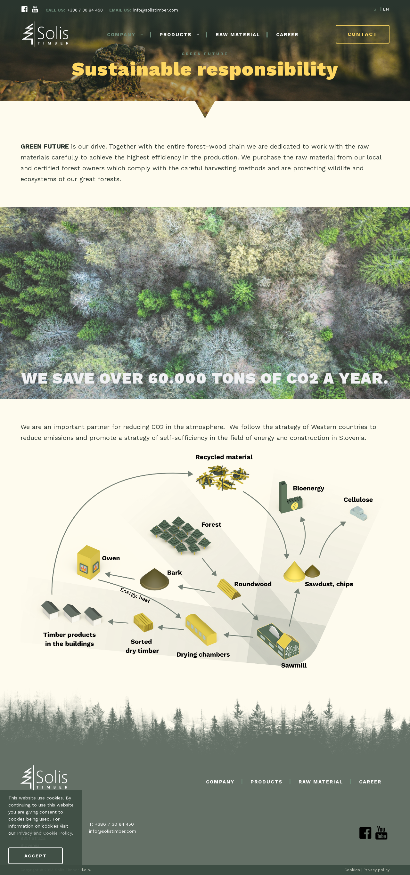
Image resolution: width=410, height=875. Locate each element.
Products (176, 35)
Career (287, 35)
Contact (363, 35)
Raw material (238, 35)
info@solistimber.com (155, 10)
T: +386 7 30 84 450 (111, 824)
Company (121, 35)
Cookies (352, 870)
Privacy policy (377, 870)
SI (375, 9)
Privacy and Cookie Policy (44, 833)
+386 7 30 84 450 (85, 10)
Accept (35, 855)
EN (386, 9)
